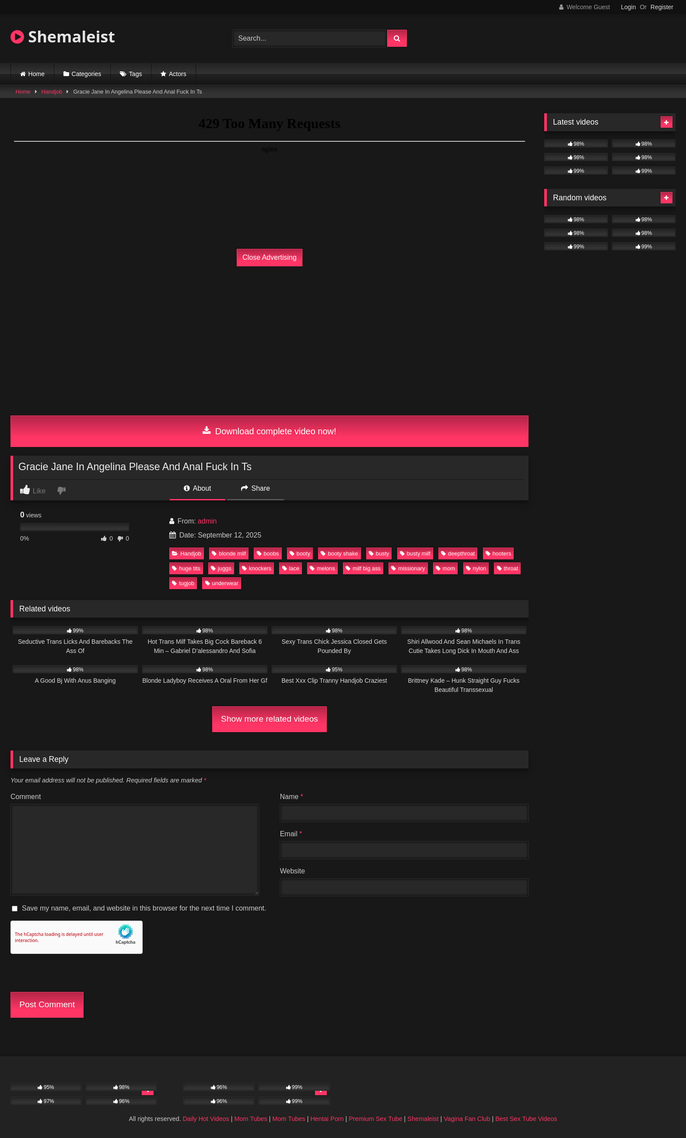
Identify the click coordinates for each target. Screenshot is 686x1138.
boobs (268, 553)
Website (292, 871)
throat (507, 568)
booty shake (339, 553)
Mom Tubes (250, 1118)
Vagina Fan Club (467, 1118)
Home (36, 73)
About (197, 488)
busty (379, 553)
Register (662, 6)
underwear (221, 583)
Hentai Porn (326, 1118)
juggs (221, 568)
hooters (498, 553)
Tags (135, 73)
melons (322, 568)
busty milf (415, 553)
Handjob (52, 91)
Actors (177, 73)
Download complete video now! (269, 431)
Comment (25, 796)
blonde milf (229, 553)
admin (207, 521)
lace (290, 568)
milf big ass (363, 568)
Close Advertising (269, 257)
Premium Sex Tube (375, 1118)
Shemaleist (62, 36)
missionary (408, 568)
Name (291, 796)
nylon (476, 568)
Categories (87, 73)
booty (300, 553)
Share (255, 488)
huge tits (186, 568)
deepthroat (458, 553)
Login (628, 6)
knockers (256, 568)
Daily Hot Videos (206, 1118)
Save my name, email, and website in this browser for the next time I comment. (144, 908)
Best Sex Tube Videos (526, 1118)
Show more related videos (269, 718)
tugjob (183, 583)
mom (445, 568)
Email (291, 834)
